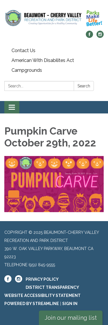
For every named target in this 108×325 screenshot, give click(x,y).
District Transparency (52, 287)
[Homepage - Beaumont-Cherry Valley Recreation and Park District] (54, 18)
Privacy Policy (42, 279)
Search (83, 86)
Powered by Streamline (31, 303)
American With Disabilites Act (43, 60)
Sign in (69, 303)
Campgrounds (27, 70)
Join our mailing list (71, 317)
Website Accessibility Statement (42, 295)
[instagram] (100, 36)
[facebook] (89, 36)
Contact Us (23, 50)
